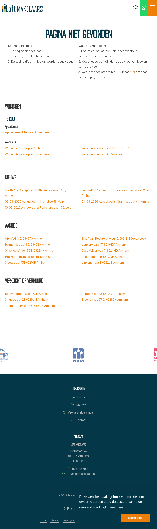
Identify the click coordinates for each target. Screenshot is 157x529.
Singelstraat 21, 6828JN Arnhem (26, 299)
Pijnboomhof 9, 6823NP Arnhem (103, 256)
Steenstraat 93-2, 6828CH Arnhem (105, 299)
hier (132, 72)
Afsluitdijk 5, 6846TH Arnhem (25, 238)
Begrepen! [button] (135, 517)
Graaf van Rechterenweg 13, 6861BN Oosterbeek (114, 238)
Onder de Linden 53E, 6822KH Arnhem (30, 250)
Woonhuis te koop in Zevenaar (102, 154)
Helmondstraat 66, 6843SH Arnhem (29, 244)
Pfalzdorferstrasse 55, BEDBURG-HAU (31, 256)
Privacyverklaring (73, 520)
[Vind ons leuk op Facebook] (68, 508)
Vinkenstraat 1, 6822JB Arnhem (103, 262)
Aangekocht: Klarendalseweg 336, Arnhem (35, 192)
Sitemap (54, 520)
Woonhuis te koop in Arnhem (24, 148)
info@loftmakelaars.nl (80, 473)
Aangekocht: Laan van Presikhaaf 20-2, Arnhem (116, 192)
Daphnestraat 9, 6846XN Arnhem (27, 293)
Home (43, 520)
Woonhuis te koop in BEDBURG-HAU (107, 148)
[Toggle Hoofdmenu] (152, 8)
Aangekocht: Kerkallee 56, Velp (34, 201)
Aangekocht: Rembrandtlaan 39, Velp (38, 207)
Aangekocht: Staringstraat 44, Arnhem (117, 201)
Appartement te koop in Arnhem (27, 132)
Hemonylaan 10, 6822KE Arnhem (103, 293)
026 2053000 (80, 469)
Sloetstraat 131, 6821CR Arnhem (26, 262)
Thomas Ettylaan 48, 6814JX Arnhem (30, 305)
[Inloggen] (135, 8)
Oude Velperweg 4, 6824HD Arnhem (105, 250)
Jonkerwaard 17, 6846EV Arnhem (104, 244)
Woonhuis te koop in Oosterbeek (27, 154)
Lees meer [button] (116, 507)
